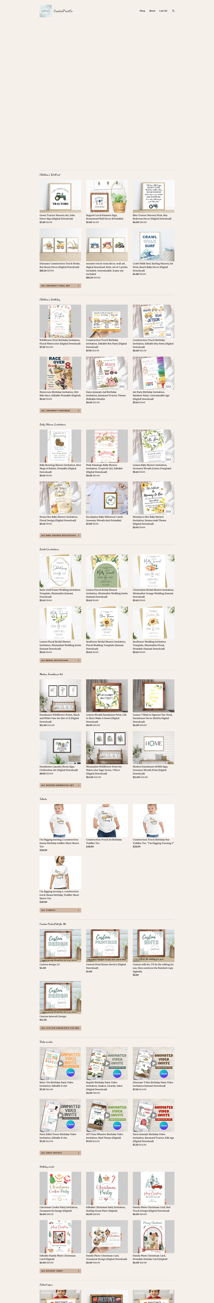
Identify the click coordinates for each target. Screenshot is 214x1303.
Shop (142, 10)
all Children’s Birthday (55, 267)
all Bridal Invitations (54, 517)
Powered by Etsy (157, 1289)
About (152, 10)
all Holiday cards (52, 1127)
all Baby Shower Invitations (58, 392)
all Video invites (51, 1009)
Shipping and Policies (52, 1289)
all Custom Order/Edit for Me (59, 884)
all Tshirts (48, 766)
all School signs (51, 1252)
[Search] (173, 11)
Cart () (163, 10)
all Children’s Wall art (55, 142)
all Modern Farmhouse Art (57, 641)
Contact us (45, 1292)
